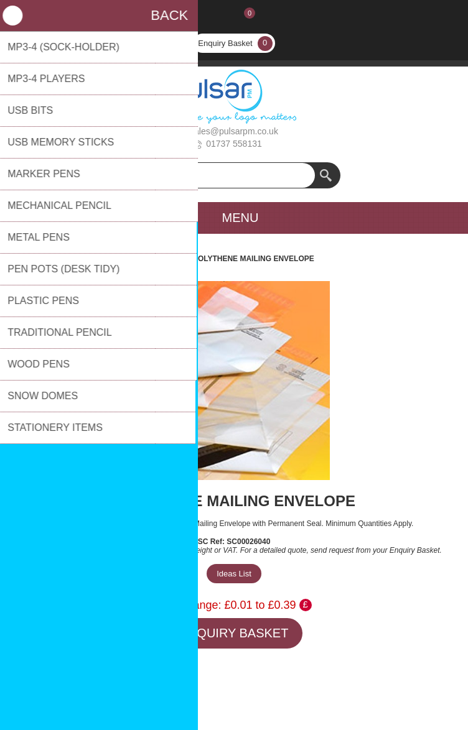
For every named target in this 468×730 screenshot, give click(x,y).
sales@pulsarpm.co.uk (234, 131)
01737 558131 (234, 144)
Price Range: (188, 605)
